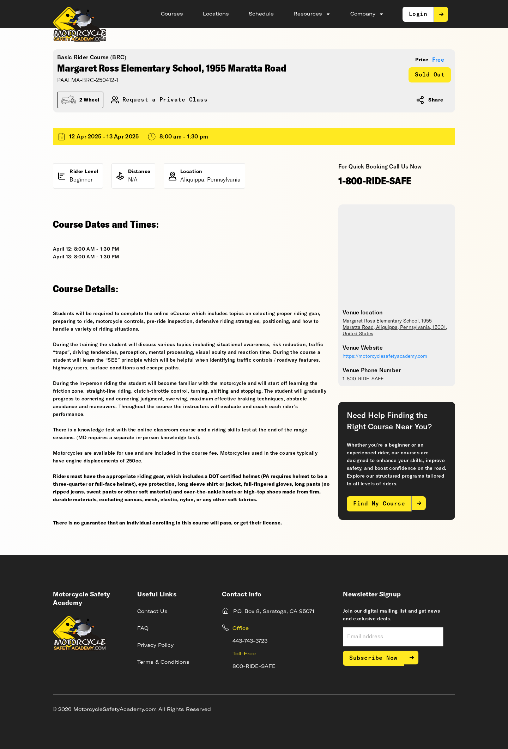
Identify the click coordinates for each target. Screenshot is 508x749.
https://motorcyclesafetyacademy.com (385, 356)
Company (367, 14)
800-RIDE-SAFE (254, 666)
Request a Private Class (165, 100)
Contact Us (152, 611)
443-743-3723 (249, 641)
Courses (172, 14)
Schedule (261, 14)
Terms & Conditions (163, 662)
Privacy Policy (155, 645)
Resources (312, 14)
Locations (216, 14)
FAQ (143, 628)
